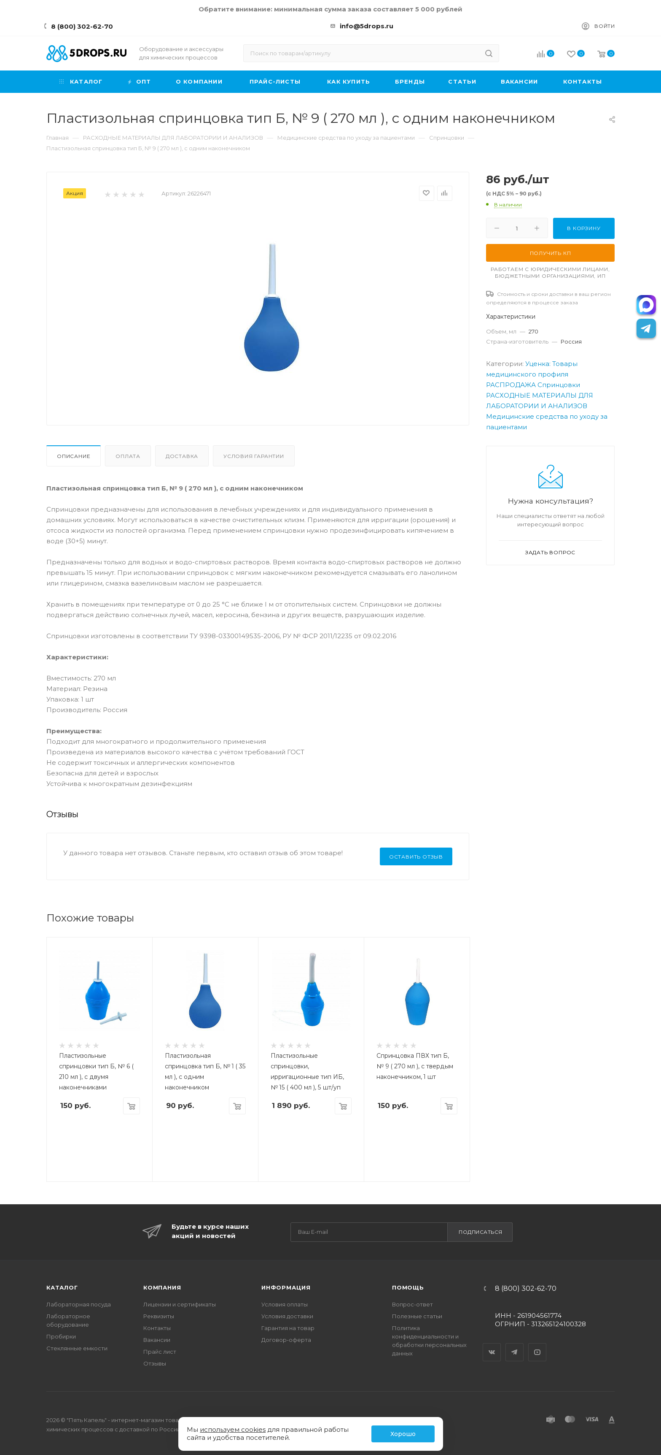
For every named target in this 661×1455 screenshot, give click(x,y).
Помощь (408, 1287)
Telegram (515, 1345)
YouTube (537, 1345)
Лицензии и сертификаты (179, 1304)
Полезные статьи (417, 1316)
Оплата (128, 456)
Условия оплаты (284, 1304)
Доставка (182, 456)
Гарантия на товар (287, 1328)
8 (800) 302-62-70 (82, 26)
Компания (162, 1287)
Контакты (157, 1328)
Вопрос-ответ (412, 1304)
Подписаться (480, 1232)
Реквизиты (158, 1316)
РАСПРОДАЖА (511, 385)
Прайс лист (159, 1351)
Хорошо (403, 1434)
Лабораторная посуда (78, 1304)
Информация (286, 1287)
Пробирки (61, 1336)
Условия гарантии (253, 456)
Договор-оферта (286, 1339)
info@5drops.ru (366, 26)
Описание (73, 456)
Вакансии (156, 1339)
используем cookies (233, 1429)
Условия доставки (287, 1316)
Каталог (62, 1287)
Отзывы (154, 1363)
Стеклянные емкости (76, 1348)
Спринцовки (558, 385)
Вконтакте (492, 1345)
